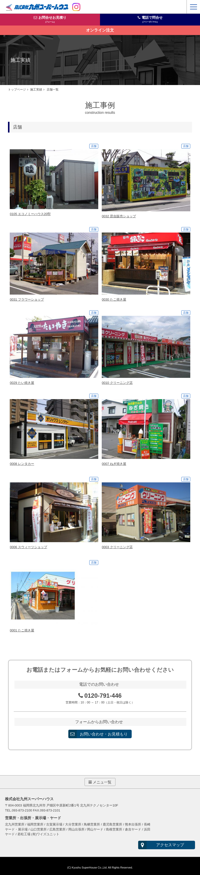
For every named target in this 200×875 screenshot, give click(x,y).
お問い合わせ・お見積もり (104, 732)
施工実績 (36, 89)
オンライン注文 (100, 30)
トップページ (17, 89)
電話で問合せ (152, 19)
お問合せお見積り (52, 19)
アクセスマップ (167, 843)
